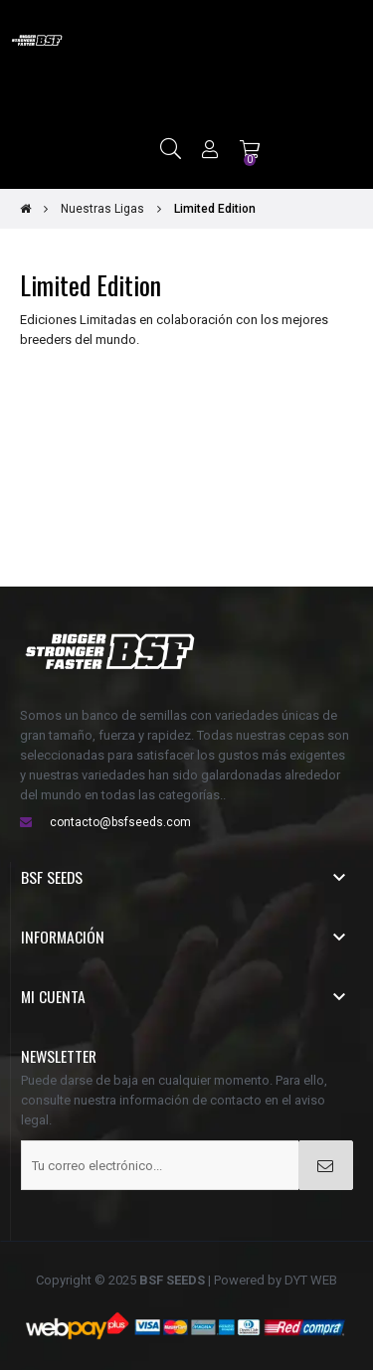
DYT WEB (310, 1280)
